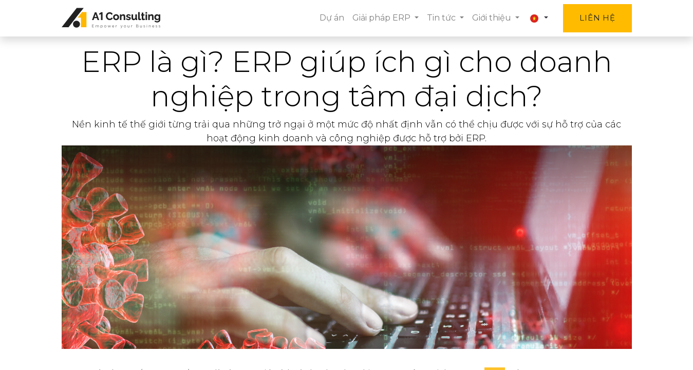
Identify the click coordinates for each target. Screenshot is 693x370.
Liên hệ (597, 18)
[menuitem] (331, 18)
